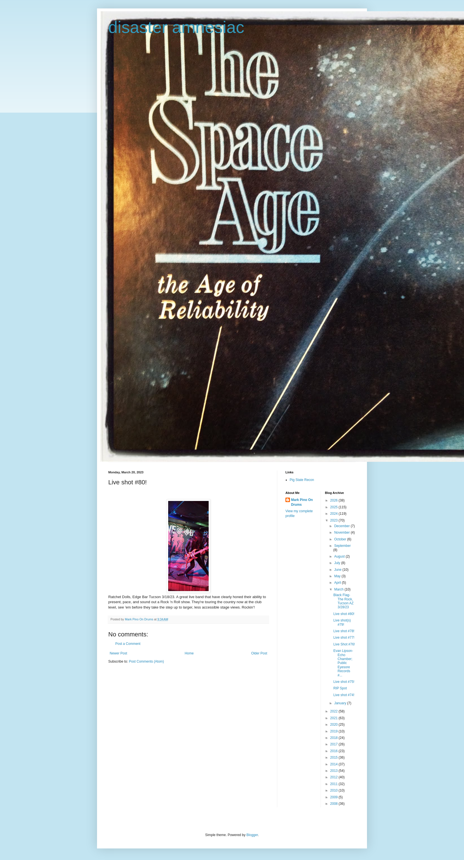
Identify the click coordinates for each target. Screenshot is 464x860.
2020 (334, 725)
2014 (334, 764)
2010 (334, 790)
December (342, 526)
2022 (334, 711)
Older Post (259, 653)
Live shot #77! (343, 638)
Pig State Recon (302, 480)
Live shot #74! (343, 695)
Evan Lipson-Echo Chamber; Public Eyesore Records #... (343, 663)
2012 (334, 777)
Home (189, 653)
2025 (334, 507)
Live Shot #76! (344, 644)
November (342, 532)
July (337, 563)
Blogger (252, 835)
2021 (334, 718)
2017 (334, 744)
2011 (334, 784)
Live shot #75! (343, 682)
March (339, 589)
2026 (334, 500)
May (337, 576)
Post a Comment (127, 644)
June (338, 570)
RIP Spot (340, 688)
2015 (334, 757)
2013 (334, 771)
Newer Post (118, 653)
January (340, 703)
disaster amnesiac (176, 27)
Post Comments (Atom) (146, 661)
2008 (334, 804)
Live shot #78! (343, 631)
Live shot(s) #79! (342, 622)
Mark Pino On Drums (302, 502)
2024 (334, 514)
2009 (334, 797)
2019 (334, 731)
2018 (334, 738)
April (338, 583)
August (340, 556)
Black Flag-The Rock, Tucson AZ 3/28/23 (343, 601)
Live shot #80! (343, 614)
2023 (334, 520)
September (342, 546)
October (340, 539)
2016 (334, 751)
